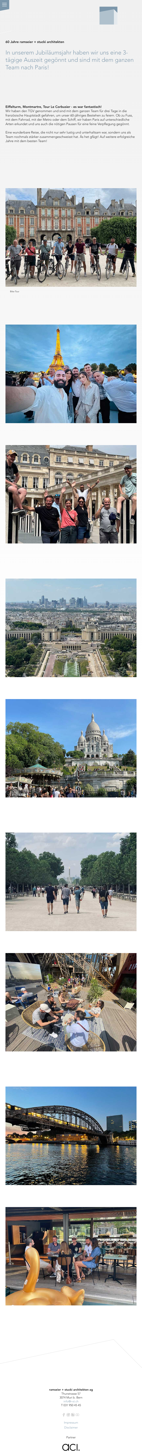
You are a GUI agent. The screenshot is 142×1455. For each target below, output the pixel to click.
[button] (4, 4)
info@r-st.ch (71, 1401)
